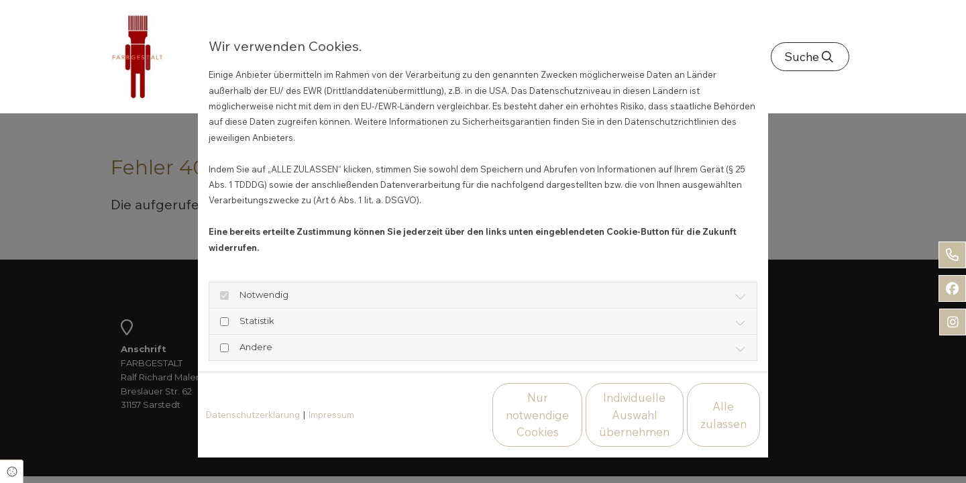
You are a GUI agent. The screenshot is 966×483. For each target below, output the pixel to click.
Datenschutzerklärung (253, 414)
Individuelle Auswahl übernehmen (570, 414)
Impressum (331, 414)
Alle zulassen (698, 415)
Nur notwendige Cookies (443, 415)
